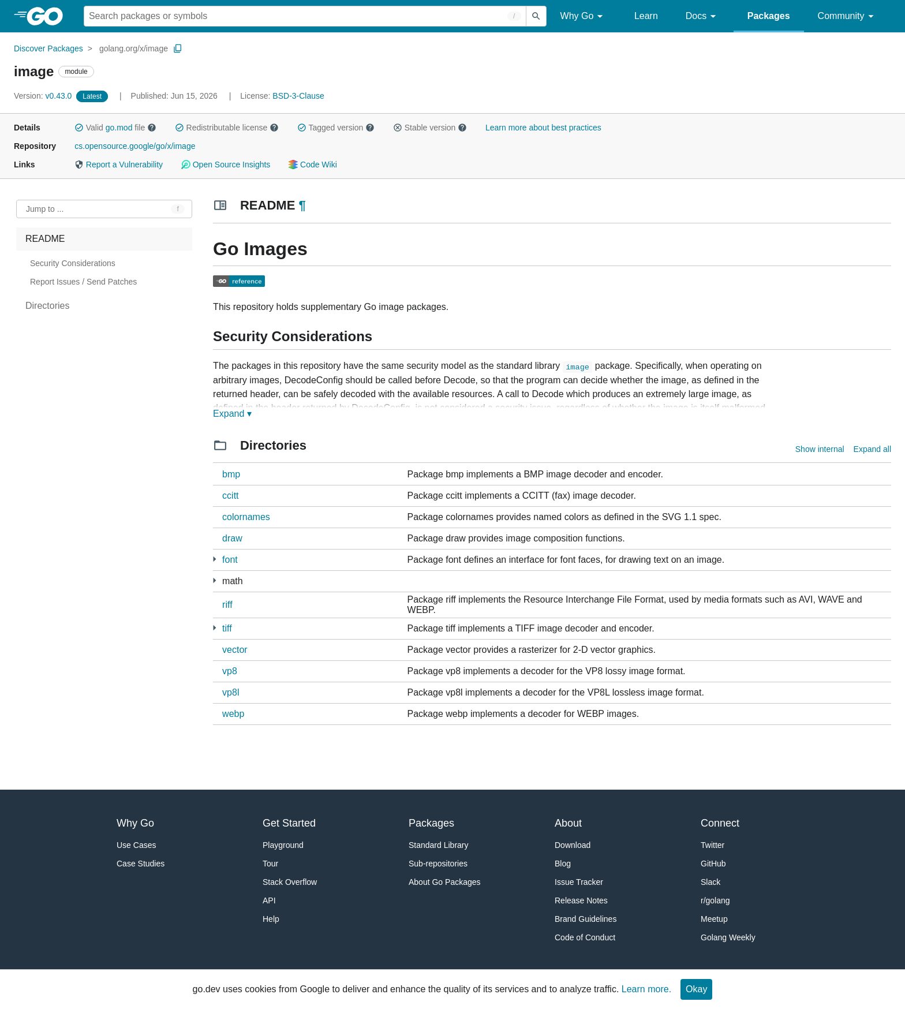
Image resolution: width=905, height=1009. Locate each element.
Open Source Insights (225, 164)
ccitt (230, 495)
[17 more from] (214, 559)
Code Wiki (312, 164)
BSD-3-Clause (298, 95)
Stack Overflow (290, 882)
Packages (768, 16)
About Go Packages (445, 882)
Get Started (289, 823)
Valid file (115, 127)
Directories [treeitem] (47, 306)
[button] (79, 127)
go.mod (119, 127)
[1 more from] (214, 628)
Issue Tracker (579, 882)
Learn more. (646, 989)
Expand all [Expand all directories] (872, 449)
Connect (720, 823)
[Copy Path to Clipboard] (178, 48)
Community (847, 16)
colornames (246, 517)
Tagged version (336, 127)
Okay (696, 989)
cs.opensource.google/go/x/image (134, 146)
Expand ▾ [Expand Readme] (232, 413)
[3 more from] (214, 580)
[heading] (49, 16)
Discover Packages (48, 48)
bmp (231, 474)
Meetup (714, 919)
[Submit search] (536, 16)
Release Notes (581, 900)
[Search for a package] (305, 16)
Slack (710, 882)
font (230, 560)
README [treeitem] (45, 239)
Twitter (712, 845)
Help (271, 919)
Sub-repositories (438, 863)
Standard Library (439, 845)
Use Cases (136, 845)
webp (233, 714)
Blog (563, 863)
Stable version (430, 127)
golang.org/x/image (133, 48)
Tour (270, 863)
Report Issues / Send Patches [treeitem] (83, 281)
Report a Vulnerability (118, 164)
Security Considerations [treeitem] (72, 263)
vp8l (230, 692)
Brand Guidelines (585, 919)
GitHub (713, 863)
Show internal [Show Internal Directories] (819, 449)
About (568, 823)
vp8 (229, 671)
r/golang (715, 900)
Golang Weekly (728, 937)
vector (235, 650)
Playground (283, 845)
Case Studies (140, 863)
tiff (227, 628)
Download (572, 845)
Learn (646, 16)
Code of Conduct (585, 937)
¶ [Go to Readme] (301, 205)
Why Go (583, 16)
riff (227, 605)
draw (232, 538)
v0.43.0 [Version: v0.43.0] (44, 95)
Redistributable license (227, 127)
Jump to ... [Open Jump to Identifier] (44, 209)
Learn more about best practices (543, 127)
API (269, 900)
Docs (703, 16)
